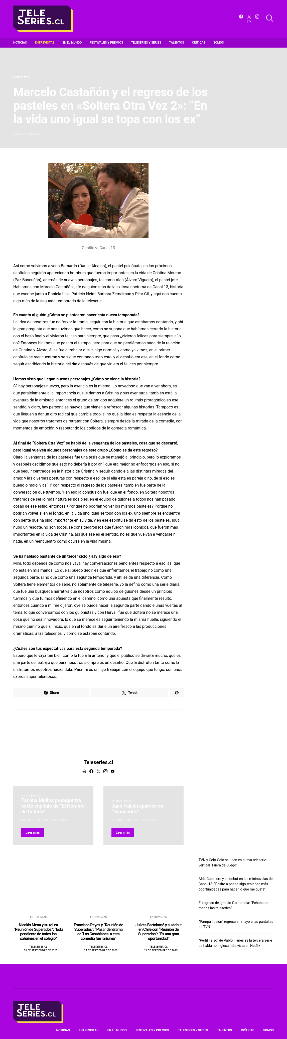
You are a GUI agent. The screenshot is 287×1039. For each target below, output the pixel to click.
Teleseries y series (146, 42)
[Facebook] (241, 19)
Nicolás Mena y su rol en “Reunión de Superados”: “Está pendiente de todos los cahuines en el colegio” (38, 932)
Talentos (176, 42)
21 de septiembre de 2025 (161, 950)
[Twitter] (249, 19)
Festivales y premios (106, 42)
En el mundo (72, 42)
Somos (218, 42)
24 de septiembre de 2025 (100, 950)
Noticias (20, 42)
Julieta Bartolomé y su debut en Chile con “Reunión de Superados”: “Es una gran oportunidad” (158, 932)
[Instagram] (257, 19)
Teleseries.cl (98, 762)
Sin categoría (30, 795)
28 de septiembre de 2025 (40, 950)
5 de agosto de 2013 (26, 133)
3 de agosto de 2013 (34, 820)
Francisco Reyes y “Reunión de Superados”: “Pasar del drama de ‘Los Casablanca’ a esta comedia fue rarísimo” (98, 932)
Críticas (198, 42)
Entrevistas (44, 42)
